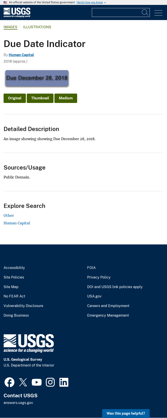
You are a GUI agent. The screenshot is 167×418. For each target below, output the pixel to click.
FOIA (91, 268)
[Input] (121, 12)
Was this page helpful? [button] (126, 413)
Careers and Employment (108, 306)
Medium (66, 98)
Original (14, 98)
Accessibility (14, 268)
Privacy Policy (99, 277)
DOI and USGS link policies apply (115, 287)
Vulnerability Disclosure (23, 306)
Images (10, 27)
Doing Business (16, 316)
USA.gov (94, 296)
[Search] (145, 12)
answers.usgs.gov (18, 403)
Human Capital (21, 55)
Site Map (11, 287)
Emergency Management (108, 316)
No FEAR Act (14, 296)
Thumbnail (40, 98)
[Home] (17, 16)
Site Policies (14, 277)
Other (9, 215)
